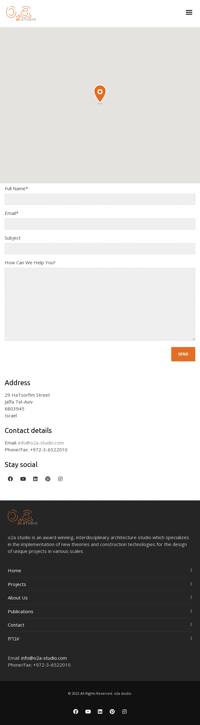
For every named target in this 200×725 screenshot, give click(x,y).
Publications (20, 611)
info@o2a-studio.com (44, 658)
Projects (17, 584)
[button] (100, 95)
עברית (13, 638)
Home (14, 570)
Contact (16, 625)
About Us (18, 597)
